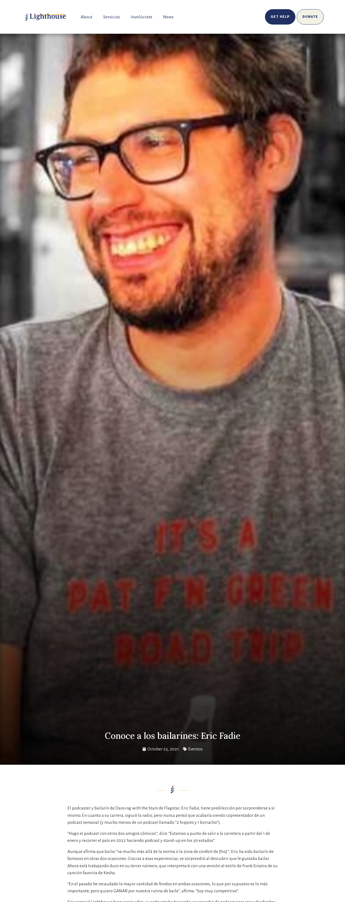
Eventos (195, 749)
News (168, 17)
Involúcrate (141, 17)
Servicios (111, 17)
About (86, 17)
